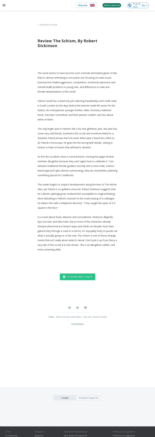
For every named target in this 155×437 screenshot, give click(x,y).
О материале (77, 324)
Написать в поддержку (124, 435)
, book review (99, 316)
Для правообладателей (75, 435)
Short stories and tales (68, 316)
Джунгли (39, 435)
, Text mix (86, 316)
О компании (11, 435)
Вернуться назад (47, 25)
